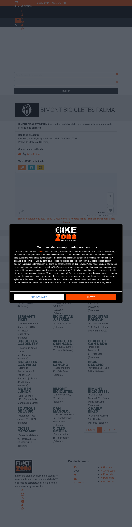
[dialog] (66, 263)
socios (41, 252)
